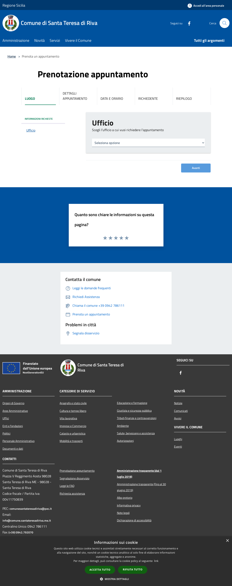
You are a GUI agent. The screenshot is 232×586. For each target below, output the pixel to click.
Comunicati (181, 411)
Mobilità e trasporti (71, 441)
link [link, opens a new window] (156, 561)
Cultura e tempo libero (73, 411)
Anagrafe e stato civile (73, 403)
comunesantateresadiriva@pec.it (31, 508)
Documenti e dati (12, 448)
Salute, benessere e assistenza (136, 433)
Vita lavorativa (68, 418)
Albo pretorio (124, 497)
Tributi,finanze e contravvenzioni (136, 418)
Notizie (178, 403)
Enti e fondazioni (12, 426)
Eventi (178, 446)
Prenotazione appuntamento (77, 470)
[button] (116, 579)
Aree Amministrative (15, 411)
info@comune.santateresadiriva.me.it (26, 520)
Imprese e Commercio (73, 426)
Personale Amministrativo (18, 441)
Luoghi (178, 439)
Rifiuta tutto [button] (132, 569)
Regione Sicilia (13, 5)
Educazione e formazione (132, 403)
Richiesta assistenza (72, 493)
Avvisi (177, 418)
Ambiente (123, 425)
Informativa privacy (129, 505)
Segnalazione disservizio (74, 478)
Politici (6, 433)
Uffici (5, 418)
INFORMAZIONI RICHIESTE (39, 119)
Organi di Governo (13, 403)
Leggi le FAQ (67, 486)
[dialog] (116, 561)
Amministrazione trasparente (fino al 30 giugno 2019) (141, 487)
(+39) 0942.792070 (21, 532)
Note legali (123, 513)
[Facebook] (187, 23)
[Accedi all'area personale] (206, 5)
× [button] (227, 540)
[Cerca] (225, 23)
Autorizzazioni (125, 440)
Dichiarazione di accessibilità (134, 520)
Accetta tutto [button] (100, 569)
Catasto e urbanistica (72, 433)
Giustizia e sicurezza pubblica (134, 410)
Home (11, 56)
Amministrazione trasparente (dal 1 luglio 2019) (139, 473)
